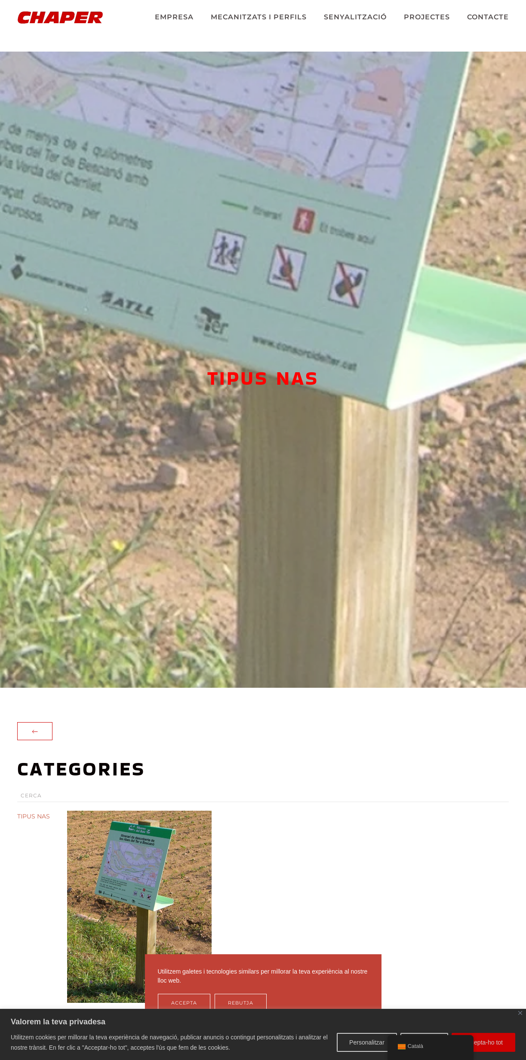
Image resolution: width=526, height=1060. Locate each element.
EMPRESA (174, 17)
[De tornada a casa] (60, 17)
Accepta (184, 1003)
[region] (263, 1034)
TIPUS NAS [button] (33, 816)
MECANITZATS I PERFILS (259, 17)
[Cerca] (263, 795)
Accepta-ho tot (483, 1042)
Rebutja (240, 1003)
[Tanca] (520, 1013)
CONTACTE (488, 17)
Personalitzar (367, 1042)
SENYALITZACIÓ (355, 17)
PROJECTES (427, 17)
